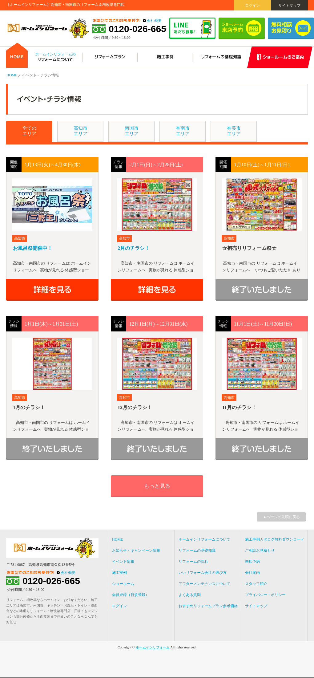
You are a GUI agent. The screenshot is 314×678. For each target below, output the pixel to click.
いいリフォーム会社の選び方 (203, 572)
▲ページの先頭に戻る (281, 517)
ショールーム (123, 584)
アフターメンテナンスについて (204, 584)
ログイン (252, 5)
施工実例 (119, 572)
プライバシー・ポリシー (265, 595)
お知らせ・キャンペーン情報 (136, 550)
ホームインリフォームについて (204, 539)
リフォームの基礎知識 (197, 550)
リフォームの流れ (193, 561)
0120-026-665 (137, 29)
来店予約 (252, 561)
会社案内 (252, 572)
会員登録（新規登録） (130, 595)
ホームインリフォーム (153, 647)
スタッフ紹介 (256, 584)
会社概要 (154, 20)
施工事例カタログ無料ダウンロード (274, 539)
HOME (11, 75)
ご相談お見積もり (260, 550)
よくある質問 (190, 595)
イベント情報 (123, 561)
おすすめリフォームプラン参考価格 (208, 606)
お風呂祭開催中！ (32, 248)
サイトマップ (289, 5)
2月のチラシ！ (134, 248)
